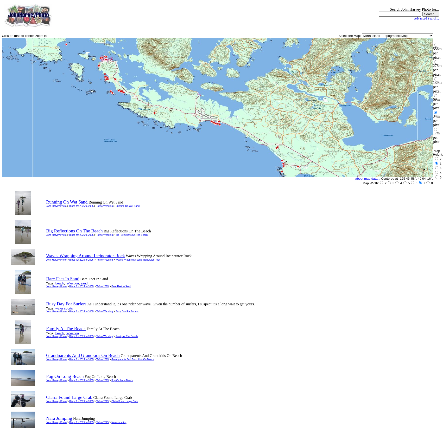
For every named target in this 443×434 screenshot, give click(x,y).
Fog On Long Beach (122, 380)
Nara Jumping (118, 422)
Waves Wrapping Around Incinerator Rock (137, 259)
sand (84, 283)
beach (59, 283)
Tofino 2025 (102, 286)
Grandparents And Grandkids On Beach (132, 359)
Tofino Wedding (104, 206)
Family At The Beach (126, 336)
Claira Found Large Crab (124, 401)
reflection (72, 283)
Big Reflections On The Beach (131, 235)
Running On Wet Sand (127, 206)
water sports (64, 308)
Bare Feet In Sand (121, 286)
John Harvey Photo (56, 206)
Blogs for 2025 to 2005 (81, 206)
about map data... (367, 178)
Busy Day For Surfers (127, 311)
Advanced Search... (426, 18)
